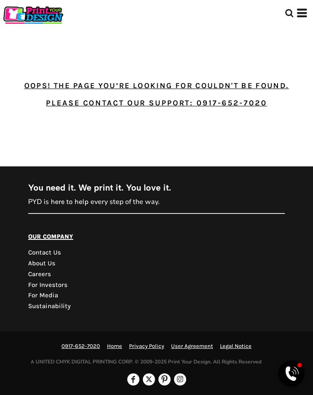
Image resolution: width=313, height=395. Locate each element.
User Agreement (192, 346)
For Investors (48, 285)
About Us (41, 263)
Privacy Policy (146, 346)
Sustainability (49, 306)
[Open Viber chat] (291, 373)
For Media (43, 295)
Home (114, 346)
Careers (39, 274)
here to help (70, 202)
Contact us (44, 252)
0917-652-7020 (80, 346)
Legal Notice (236, 346)
